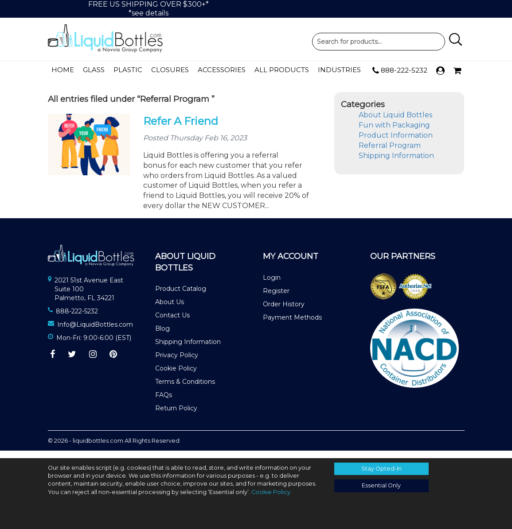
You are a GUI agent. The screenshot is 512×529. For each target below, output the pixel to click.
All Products (281, 70)
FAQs (163, 403)
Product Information (396, 143)
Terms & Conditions (185, 390)
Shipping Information (396, 163)
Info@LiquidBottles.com (95, 332)
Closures (170, 70)
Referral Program (390, 153)
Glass (94, 70)
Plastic (127, 70)
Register (276, 298)
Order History (284, 312)
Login (272, 285)
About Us (169, 310)
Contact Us (172, 323)
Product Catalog (180, 297)
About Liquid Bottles (395, 123)
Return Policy (176, 416)
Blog (162, 336)
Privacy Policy (176, 363)
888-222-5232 (399, 70)
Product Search (378, 41)
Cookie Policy (176, 376)
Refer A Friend (180, 128)
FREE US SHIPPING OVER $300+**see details (148, 8)
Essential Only (381, 485)
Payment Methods (292, 325)
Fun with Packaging (394, 133)
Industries (339, 70)
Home (62, 70)
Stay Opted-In (381, 468)
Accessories (222, 70)
